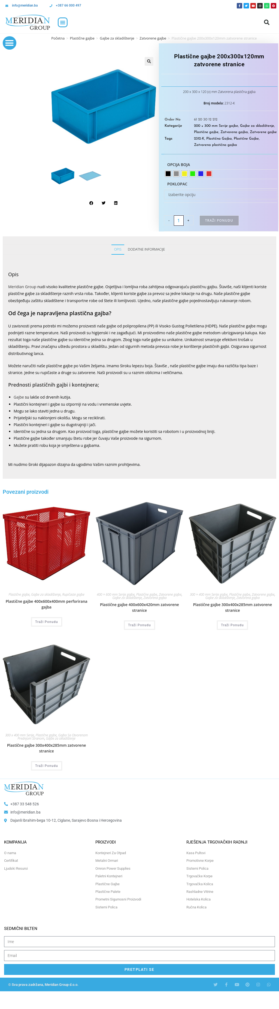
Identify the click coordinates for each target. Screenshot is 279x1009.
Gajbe (19, 397)
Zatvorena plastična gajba (215, 145)
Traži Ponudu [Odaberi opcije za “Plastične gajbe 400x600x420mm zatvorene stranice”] (139, 625)
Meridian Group (22, 286)
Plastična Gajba (219, 138)
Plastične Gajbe (246, 138)
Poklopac (177, 183)
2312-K (199, 138)
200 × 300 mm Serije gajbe (216, 126)
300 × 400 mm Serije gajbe (209, 594)
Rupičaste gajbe (73, 594)
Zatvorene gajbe (153, 38)
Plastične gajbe (82, 38)
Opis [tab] (118, 249)
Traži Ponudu (219, 220)
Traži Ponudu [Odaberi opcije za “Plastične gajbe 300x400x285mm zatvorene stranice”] (232, 625)
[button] (63, 22)
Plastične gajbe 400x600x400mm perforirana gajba (46, 604)
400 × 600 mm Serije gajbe (116, 594)
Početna (58, 38)
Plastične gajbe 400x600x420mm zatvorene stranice (139, 607)
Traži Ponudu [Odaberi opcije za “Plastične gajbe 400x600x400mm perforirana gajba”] (46, 622)
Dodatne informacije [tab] (146, 249)
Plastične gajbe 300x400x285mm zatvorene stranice (232, 607)
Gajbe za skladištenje (117, 38)
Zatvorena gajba (234, 132)
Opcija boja (178, 164)
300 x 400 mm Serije (19, 735)
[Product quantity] (179, 220)
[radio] (168, 174)
